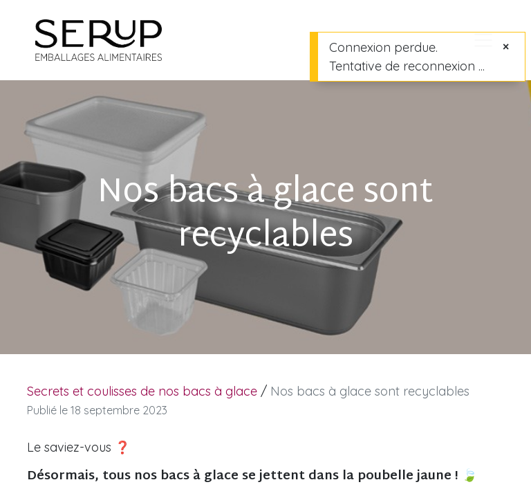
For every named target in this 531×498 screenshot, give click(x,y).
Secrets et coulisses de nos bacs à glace (142, 391)
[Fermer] (506, 46)
